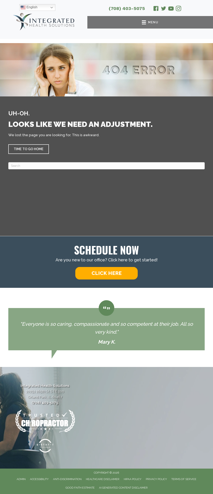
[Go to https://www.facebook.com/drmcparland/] (156, 9)
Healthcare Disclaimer (102, 479)
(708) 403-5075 (127, 8)
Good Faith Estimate (80, 487)
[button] (28, 149)
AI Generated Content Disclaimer (123, 487)
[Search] (106, 165)
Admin (21, 479)
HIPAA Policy (132, 479)
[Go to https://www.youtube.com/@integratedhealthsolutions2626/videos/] (171, 9)
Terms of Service (183, 479)
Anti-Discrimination (67, 479)
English (29, 7)
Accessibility (39, 479)
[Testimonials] (106, 325)
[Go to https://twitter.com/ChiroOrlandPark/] (163, 9)
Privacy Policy (156, 479)
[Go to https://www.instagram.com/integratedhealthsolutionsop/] (178, 9)
